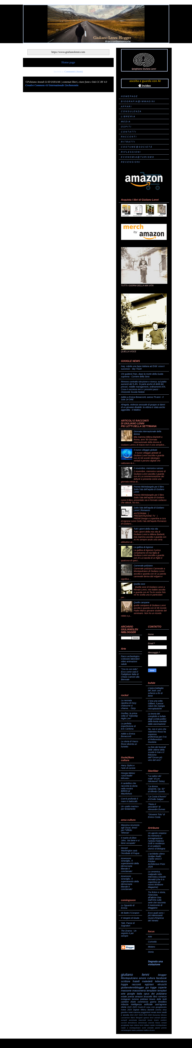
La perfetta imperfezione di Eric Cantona (128, 726)
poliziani (144, 999)
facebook (161, 978)
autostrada (133, 1020)
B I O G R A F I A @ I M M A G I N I (138, 101)
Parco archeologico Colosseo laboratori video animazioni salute (130, 660)
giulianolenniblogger (132, 987)
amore (142, 978)
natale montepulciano (158, 1025)
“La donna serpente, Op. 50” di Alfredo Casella (156, 789)
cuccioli (124, 1023)
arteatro (164, 1018)
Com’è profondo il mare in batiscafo (129, 800)
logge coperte (158, 987)
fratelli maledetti (143, 981)
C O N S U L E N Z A (131, 111)
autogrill (124, 1020)
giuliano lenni (135, 975)
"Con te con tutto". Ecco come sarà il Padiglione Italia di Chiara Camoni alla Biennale (130, 674)
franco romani (161, 1023)
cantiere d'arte (128, 1002)
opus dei (149, 993)
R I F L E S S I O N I (130, 152)
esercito (151, 1023)
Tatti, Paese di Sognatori (128, 924)
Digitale (136, 1010)
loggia (124, 984)
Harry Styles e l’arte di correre (128, 766)
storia (123, 1007)
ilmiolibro (162, 1002)
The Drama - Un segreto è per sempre (128, 933)
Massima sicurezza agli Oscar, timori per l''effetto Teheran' (130, 829)
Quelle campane (141, 602)
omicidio (150, 1028)
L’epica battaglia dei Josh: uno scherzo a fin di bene (155, 692)
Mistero (151, 947)
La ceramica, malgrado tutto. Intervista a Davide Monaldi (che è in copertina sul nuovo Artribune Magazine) (157, 879)
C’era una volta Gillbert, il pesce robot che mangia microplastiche (156, 705)
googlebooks (161, 1007)
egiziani (149, 984)
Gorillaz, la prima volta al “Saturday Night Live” (129, 716)
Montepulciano (129, 978)
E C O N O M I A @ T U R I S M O (137, 157)
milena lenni (138, 1025)
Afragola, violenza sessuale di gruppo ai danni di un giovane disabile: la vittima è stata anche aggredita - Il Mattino (143, 407)
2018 (141, 1015)
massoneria (139, 990)
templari (162, 990)
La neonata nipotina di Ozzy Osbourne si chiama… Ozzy (128, 704)
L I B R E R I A (128, 116)
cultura (151, 978)
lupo (131, 1025)
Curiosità (152, 941)
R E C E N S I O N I (130, 162)
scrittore (125, 981)
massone (126, 990)
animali (157, 1018)
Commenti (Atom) (73, 71)
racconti (136, 984)
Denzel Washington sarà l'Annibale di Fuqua (130, 850)
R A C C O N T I (128, 136)
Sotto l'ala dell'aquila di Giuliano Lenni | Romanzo (149, 509)
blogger (162, 974)
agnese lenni (148, 1018)
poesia (131, 996)
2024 (129, 1010)
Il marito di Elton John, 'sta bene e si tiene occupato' (130, 840)
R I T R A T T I (128, 142)
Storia (151, 952)
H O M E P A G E (129, 96)
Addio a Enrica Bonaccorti (128, 735)
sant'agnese (161, 1004)
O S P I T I (126, 126)
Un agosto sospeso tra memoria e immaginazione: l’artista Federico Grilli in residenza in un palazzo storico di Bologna (157, 841)
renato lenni (156, 1012)
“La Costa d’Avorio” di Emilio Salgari (157, 797)
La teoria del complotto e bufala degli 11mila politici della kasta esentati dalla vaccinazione (157, 718)
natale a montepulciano (131, 1028)
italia (139, 993)
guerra (153, 1002)
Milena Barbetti (147, 1010)
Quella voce (139, 584)
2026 (150, 1015)
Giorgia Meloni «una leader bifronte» (128, 776)
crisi (153, 1007)
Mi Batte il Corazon (130, 913)
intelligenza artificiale (142, 1004)
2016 (132, 1015)
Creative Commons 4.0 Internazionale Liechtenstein (51, 85)
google (131, 993)
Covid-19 (141, 1007)
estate (124, 996)
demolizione (132, 1023)
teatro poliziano (137, 1030)
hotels (123, 1010)
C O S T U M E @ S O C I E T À (136, 147)
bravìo (156, 1020)
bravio (150, 1020)
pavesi (157, 1028)
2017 (136, 1015)
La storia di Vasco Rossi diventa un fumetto (129, 744)
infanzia (124, 1004)
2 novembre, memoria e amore (148, 468)
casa (148, 1007)
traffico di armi (149, 1030)
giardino (124, 1012)
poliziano (161, 993)
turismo (135, 999)
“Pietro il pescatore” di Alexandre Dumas (156, 807)
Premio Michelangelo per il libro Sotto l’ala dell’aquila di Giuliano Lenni (149, 489)
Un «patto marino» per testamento (130, 807)
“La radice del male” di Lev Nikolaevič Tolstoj (156, 779)
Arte (150, 936)
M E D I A (125, 121)
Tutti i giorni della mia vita (146, 529)
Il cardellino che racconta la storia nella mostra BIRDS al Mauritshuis (129, 788)
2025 (134, 1007)
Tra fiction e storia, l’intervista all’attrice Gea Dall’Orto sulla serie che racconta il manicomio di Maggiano (157, 900)
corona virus (161, 1010)
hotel (130, 1012)
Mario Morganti (136, 1018)
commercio (143, 1002)
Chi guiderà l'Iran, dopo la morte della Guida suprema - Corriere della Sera (142, 375)
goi (147, 987)
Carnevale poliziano (143, 565)
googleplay (125, 1025)
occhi (144, 1028)
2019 (145, 1015)
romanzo (162, 996)
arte (123, 993)
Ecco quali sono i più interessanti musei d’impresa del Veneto (156, 917)
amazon (139, 996)
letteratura (161, 981)
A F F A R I (126, 106)
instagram (125, 999)
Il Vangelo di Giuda (130, 918)
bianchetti (142, 1020)
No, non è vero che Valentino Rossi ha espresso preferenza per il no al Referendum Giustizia (157, 735)
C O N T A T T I (128, 131)
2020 (129, 1007)
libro (155, 996)
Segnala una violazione (155, 963)
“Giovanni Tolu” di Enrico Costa (156, 815)
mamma (136, 1012)
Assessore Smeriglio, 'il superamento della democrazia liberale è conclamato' (130, 865)
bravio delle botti (158, 999)
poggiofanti (145, 1012)
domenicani (142, 1023)
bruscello (148, 996)
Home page (68, 62)
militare (146, 1025)
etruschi (162, 984)
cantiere (164, 1020)
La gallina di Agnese (143, 547)
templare (152, 990)
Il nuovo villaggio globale (145, 450)
